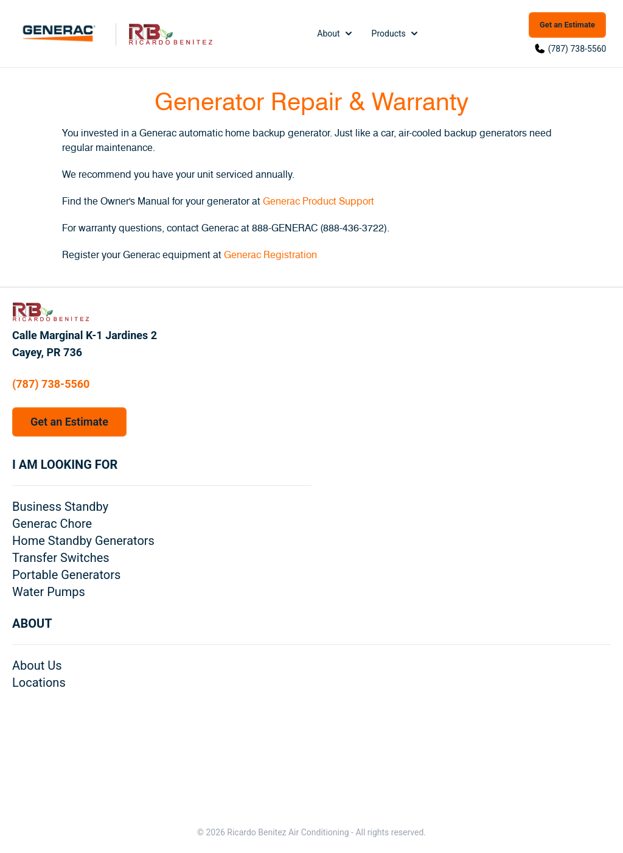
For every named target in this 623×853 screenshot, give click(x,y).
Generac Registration (270, 255)
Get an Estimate (567, 24)
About (335, 33)
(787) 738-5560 (577, 49)
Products (396, 33)
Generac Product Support (318, 201)
